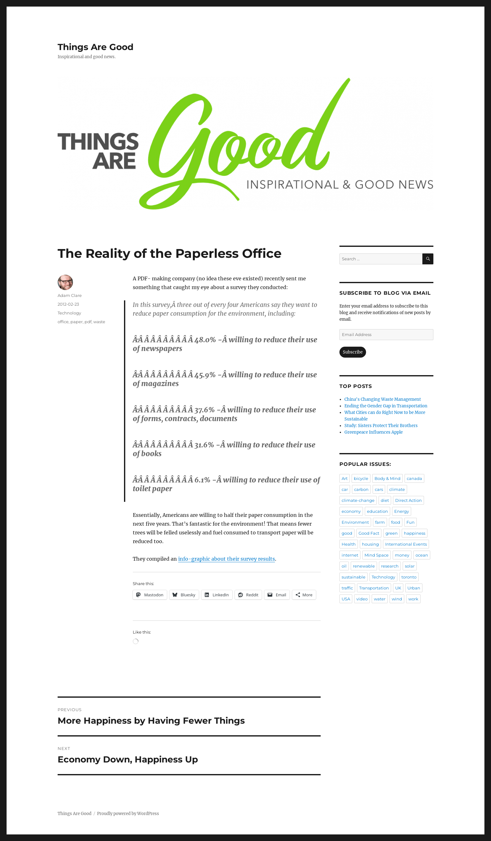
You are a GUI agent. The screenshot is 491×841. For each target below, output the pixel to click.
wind (397, 598)
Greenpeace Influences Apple (373, 432)
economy (351, 511)
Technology (69, 312)
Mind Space (376, 555)
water (379, 598)
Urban (413, 587)
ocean (422, 555)
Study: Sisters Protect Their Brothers (381, 425)
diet (385, 500)
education (377, 511)
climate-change (358, 500)
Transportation (374, 587)
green (391, 533)
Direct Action (408, 500)
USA (346, 598)
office (63, 321)
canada (414, 478)
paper (76, 321)
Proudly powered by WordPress (128, 813)
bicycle (361, 478)
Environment (355, 522)
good (347, 533)
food (395, 522)
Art (345, 478)
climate (397, 489)
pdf (88, 321)
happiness (414, 533)
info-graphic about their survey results (226, 559)
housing (370, 544)
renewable (364, 565)
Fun (410, 522)
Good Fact (369, 533)
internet (350, 555)
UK (398, 587)
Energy (401, 511)
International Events (406, 544)
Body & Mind (388, 478)
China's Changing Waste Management (382, 399)
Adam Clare (70, 295)
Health (349, 544)
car (345, 489)
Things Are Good (95, 47)
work (413, 598)
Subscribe (353, 352)
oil (344, 565)
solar (410, 565)
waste (99, 321)
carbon (361, 489)
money (402, 555)
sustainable (353, 576)
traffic (347, 587)
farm (380, 522)
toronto (408, 576)
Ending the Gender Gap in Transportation (385, 406)
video (362, 598)
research (390, 565)
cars (379, 489)
